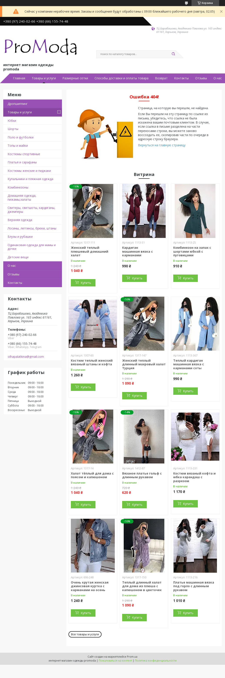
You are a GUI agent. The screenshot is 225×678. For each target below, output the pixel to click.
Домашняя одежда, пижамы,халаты (22, 197)
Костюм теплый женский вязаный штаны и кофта (92, 362)
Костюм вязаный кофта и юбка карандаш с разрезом (194, 477)
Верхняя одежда (20, 220)
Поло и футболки (20, 137)
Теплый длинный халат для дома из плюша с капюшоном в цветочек (142, 586)
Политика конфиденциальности (156, 660)
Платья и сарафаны (22, 162)
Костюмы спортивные (24, 154)
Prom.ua (132, 656)
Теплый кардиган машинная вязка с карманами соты (188, 364)
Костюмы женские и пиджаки (29, 171)
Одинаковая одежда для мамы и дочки (32, 247)
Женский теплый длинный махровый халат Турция (144, 364)
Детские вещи (18, 257)
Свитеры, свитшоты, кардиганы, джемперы (31, 210)
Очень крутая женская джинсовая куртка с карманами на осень (89, 586)
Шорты (13, 129)
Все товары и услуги (85, 634)
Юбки (12, 121)
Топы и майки (18, 145)
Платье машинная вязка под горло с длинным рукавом (193, 586)
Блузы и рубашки (20, 236)
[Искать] (173, 54)
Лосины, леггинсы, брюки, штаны (32, 228)
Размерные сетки (75, 78)
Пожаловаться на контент (115, 660)
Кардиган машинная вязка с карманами (137, 251)
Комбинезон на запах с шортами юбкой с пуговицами (192, 251)
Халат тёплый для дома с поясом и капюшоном (92, 475)
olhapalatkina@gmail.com (26, 357)
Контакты (181, 78)
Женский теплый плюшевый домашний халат (89, 251)
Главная (19, 78)
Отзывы (201, 78)
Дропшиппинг (18, 104)
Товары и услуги (44, 78)
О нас (217, 78)
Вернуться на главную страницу (161, 145)
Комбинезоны (18, 187)
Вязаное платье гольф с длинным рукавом (142, 475)
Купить (86, 283)
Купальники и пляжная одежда (30, 179)
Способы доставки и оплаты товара (121, 78)
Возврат (161, 78)
